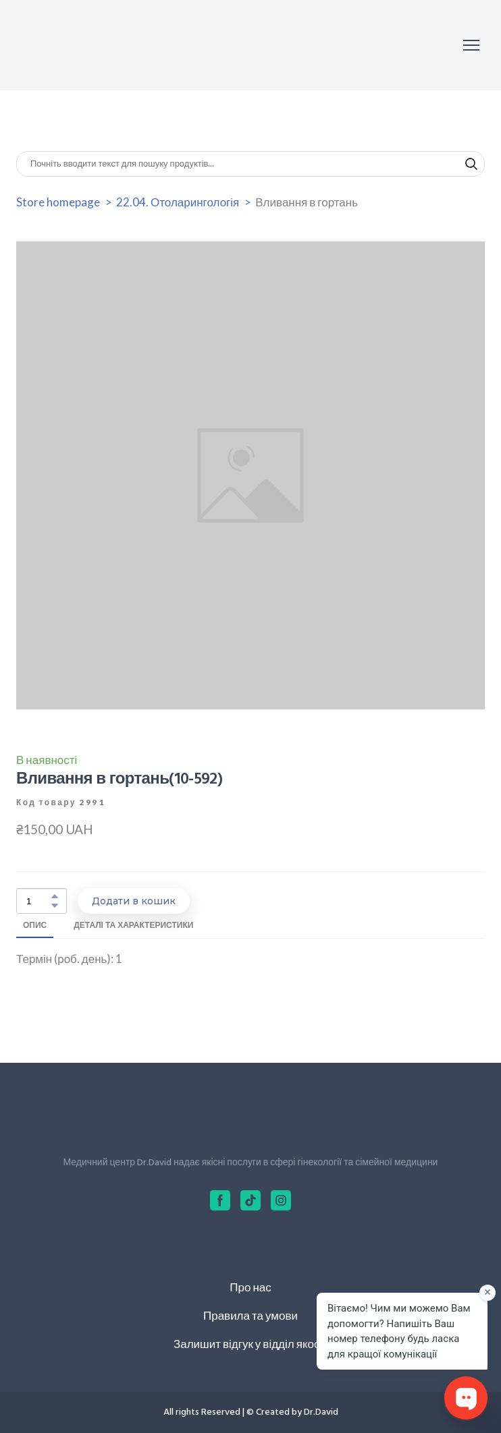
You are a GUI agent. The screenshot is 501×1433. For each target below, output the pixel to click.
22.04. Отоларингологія (177, 202)
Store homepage (58, 202)
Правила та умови (250, 1315)
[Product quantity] (38, 901)
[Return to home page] (76, 45)
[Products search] (250, 164)
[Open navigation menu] (471, 45)
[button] (471, 164)
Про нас (250, 1287)
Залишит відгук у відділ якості (250, 1344)
